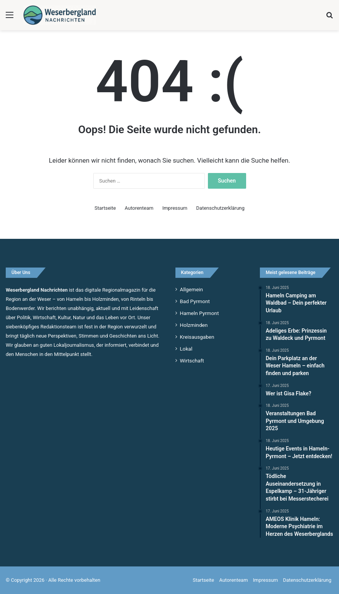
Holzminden (194, 325)
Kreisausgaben (197, 337)
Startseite (105, 208)
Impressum (174, 208)
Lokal (186, 349)
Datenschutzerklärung (220, 208)
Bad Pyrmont (195, 301)
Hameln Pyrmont (199, 313)
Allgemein (191, 289)
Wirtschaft (192, 360)
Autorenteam (139, 208)
